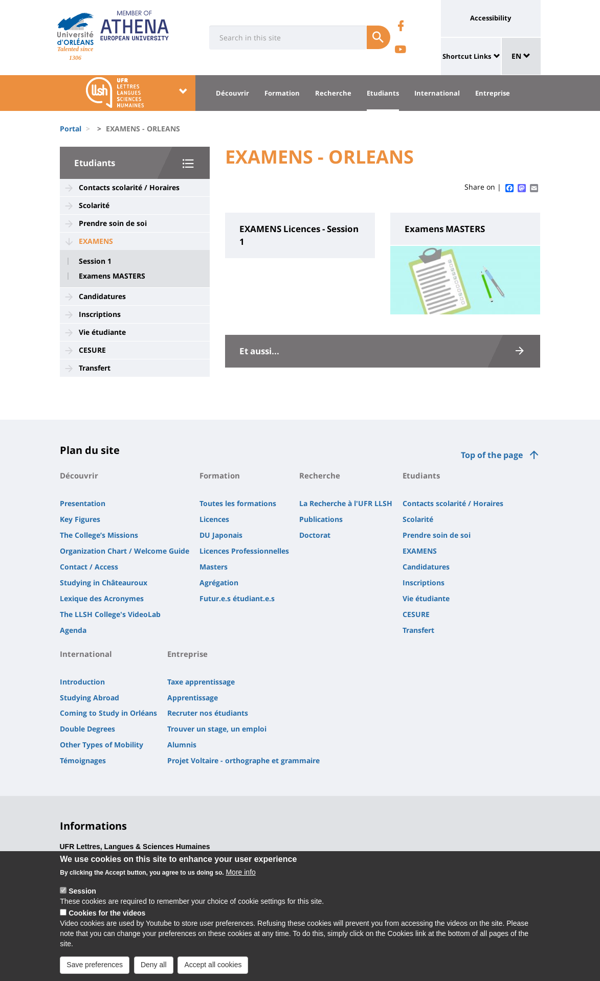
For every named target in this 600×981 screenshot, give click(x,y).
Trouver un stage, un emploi (216, 729)
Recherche (333, 93)
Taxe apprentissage (201, 682)
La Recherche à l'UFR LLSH (345, 503)
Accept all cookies (212, 970)
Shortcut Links (466, 56)
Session (82, 896)
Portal (70, 128)
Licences (214, 519)
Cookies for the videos (107, 918)
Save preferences (94, 970)
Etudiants (383, 93)
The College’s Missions (99, 535)
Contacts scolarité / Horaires (129, 187)
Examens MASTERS (112, 276)
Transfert (94, 368)
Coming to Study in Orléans (108, 713)
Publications (321, 519)
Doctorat (314, 535)
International (437, 93)
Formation (282, 93)
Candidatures (102, 296)
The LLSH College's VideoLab (110, 614)
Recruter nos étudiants (207, 713)
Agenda (73, 630)
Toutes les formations (237, 503)
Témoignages (83, 760)
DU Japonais (220, 535)
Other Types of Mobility (101, 744)
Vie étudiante (102, 332)
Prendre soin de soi (113, 223)
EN (521, 56)
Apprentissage (192, 697)
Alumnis (181, 744)
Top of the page (492, 455)
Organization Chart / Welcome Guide (124, 551)
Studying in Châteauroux (103, 582)
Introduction (82, 682)
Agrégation (218, 582)
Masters (213, 567)
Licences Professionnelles (244, 551)
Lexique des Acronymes (102, 598)
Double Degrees (87, 729)
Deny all (154, 970)
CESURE (92, 350)
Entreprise (492, 93)
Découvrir (232, 93)
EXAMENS (96, 241)
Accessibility (490, 17)
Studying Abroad (89, 697)
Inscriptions (100, 314)
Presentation (82, 503)
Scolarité (94, 205)
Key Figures (80, 519)
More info (240, 877)
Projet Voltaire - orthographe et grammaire (243, 760)
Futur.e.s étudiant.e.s (237, 598)
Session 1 (95, 261)
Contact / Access (89, 567)
